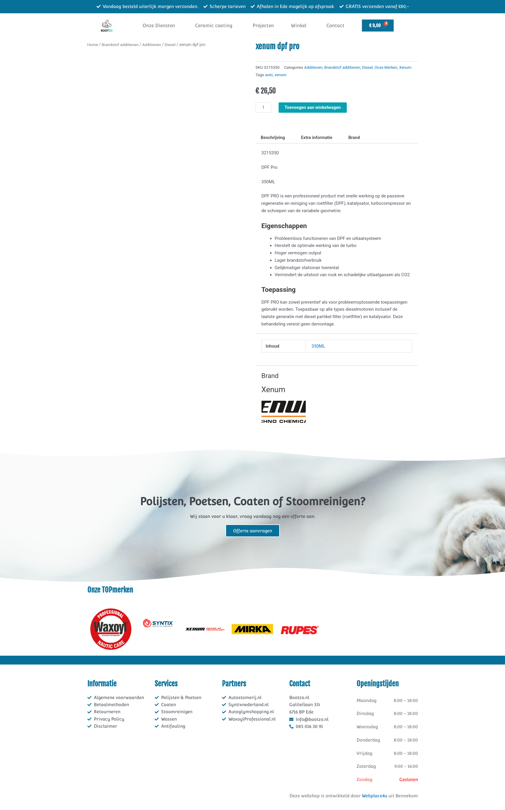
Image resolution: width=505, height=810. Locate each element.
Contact (335, 25)
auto (269, 74)
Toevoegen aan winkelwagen (313, 106)
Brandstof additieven (120, 44)
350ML (318, 345)
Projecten (263, 25)
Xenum (407, 67)
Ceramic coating (214, 25)
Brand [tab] (356, 137)
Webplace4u (374, 795)
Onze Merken (387, 67)
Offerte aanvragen (252, 530)
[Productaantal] (264, 107)
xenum (281, 74)
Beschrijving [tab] (273, 137)
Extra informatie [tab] (318, 137)
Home (92, 44)
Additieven (152, 44)
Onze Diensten (159, 25)
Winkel (298, 25)
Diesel (171, 44)
